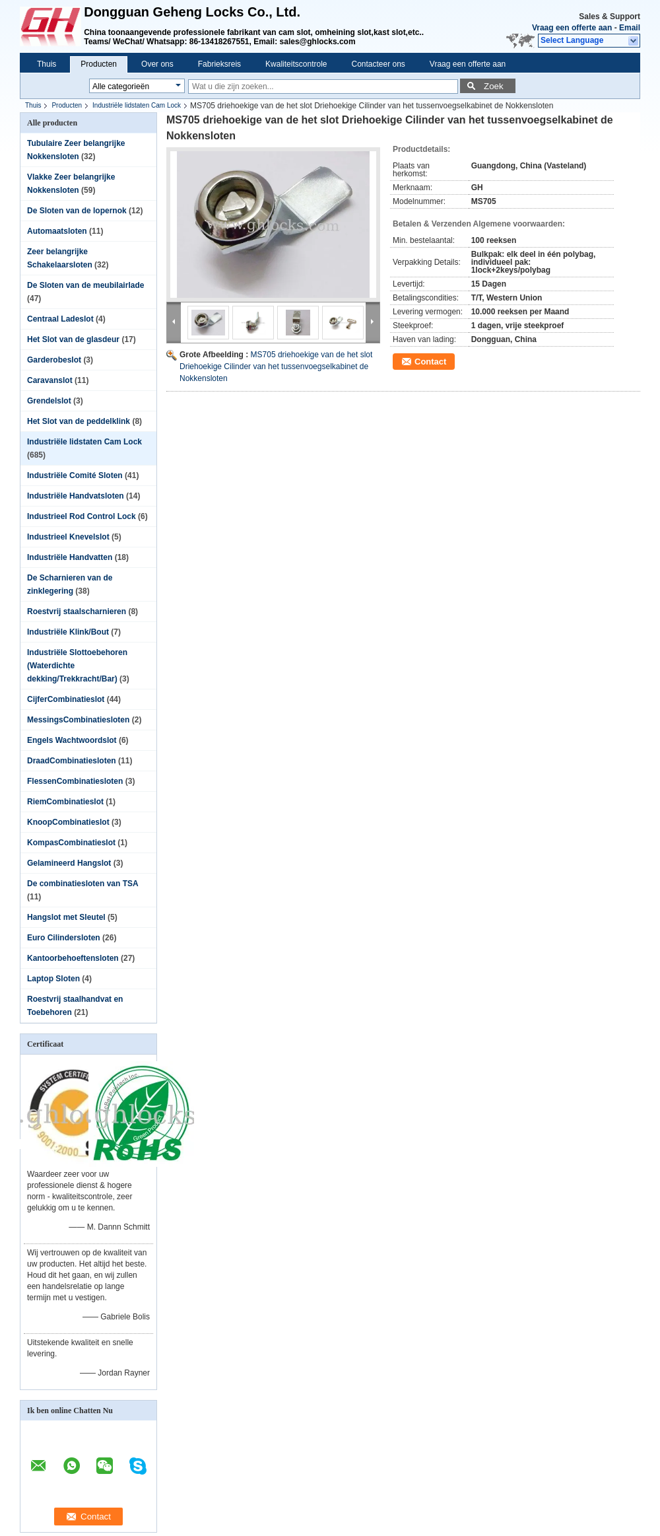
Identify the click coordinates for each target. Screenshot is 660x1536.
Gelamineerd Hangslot (69, 863)
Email (629, 27)
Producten (99, 64)
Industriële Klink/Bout (68, 632)
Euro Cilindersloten (63, 937)
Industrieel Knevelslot (68, 536)
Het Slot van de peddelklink (78, 421)
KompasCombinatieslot (71, 842)
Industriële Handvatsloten (75, 496)
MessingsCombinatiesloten (78, 719)
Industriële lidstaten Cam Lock (136, 105)
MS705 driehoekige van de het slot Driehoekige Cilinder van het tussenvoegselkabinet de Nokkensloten (276, 366)
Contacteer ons (378, 64)
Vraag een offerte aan (572, 27)
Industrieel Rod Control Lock (81, 516)
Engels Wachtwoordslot (72, 740)
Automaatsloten (57, 231)
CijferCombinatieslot (65, 699)
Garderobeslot (54, 360)
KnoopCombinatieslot (68, 822)
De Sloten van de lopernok (77, 210)
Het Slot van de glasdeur (73, 339)
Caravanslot (50, 380)
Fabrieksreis (219, 64)
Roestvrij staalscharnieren (76, 611)
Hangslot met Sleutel (66, 917)
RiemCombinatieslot (65, 801)
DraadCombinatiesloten (71, 760)
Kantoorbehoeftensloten (73, 958)
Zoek (494, 86)
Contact (430, 362)
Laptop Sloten (53, 978)
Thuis (46, 64)
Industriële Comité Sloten (75, 475)
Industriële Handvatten (69, 557)
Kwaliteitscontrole (296, 64)
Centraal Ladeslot (60, 319)
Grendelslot (49, 400)
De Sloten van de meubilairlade (85, 285)
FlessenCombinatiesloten (75, 781)
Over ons (157, 64)
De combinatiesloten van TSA (82, 883)
